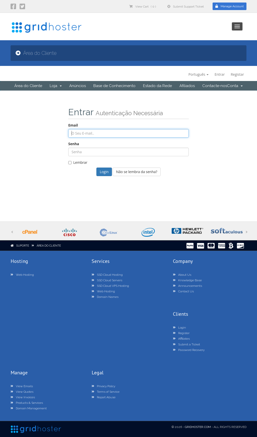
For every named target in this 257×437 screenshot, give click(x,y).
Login (179, 327)
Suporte (22, 245)
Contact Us (183, 291)
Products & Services (27, 403)
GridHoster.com (198, 427)
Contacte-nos (214, 86)
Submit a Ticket (186, 344)
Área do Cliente (28, 86)
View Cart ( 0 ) (142, 6)
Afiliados (187, 86)
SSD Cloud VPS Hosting (110, 286)
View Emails (22, 386)
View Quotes (22, 391)
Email (73, 125)
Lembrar (77, 162)
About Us (182, 274)
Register (181, 333)
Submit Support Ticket (185, 6)
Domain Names (105, 297)
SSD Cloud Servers (107, 280)
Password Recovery (189, 350)
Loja (56, 86)
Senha (73, 143)
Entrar (220, 74)
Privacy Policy (103, 386)
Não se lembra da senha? (136, 171)
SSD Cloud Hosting (107, 274)
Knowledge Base (187, 280)
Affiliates (181, 338)
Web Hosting (22, 274)
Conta (235, 86)
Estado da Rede (157, 86)
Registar (237, 74)
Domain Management (29, 408)
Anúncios (77, 86)
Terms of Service (105, 391)
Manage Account (229, 6)
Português (198, 74)
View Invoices (23, 397)
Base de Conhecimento (114, 86)
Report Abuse (103, 397)
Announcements (187, 286)
